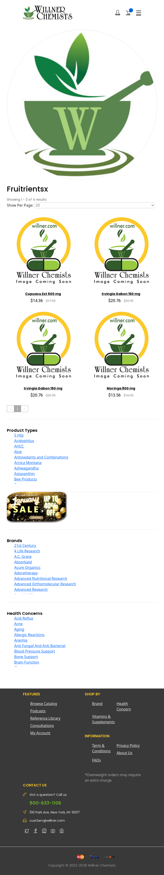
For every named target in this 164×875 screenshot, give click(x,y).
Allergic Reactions (29, 634)
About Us (124, 752)
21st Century (25, 545)
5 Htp (19, 435)
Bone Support (26, 656)
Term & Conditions (101, 748)
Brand (97, 703)
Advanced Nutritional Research (40, 578)
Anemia (20, 640)
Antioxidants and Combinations (41, 457)
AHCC (19, 446)
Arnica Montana (27, 462)
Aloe (18, 451)
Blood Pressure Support (34, 651)
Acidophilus (24, 440)
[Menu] (138, 12)
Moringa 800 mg (121, 388)
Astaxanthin (24, 473)
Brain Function (26, 662)
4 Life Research (27, 551)
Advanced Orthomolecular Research (45, 583)
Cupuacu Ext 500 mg (43, 294)
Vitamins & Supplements (103, 719)
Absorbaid (23, 561)
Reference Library (45, 718)
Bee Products (25, 479)
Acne (18, 623)
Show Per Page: (20, 205)
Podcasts (38, 710)
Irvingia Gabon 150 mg (121, 294)
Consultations (42, 725)
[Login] (117, 12)
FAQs (96, 760)
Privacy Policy (128, 745)
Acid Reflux (23, 618)
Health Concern (124, 706)
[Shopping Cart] (128, 12)
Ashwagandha (26, 468)
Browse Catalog (43, 703)
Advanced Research (31, 589)
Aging (19, 629)
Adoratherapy (26, 572)
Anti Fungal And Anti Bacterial (39, 645)
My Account (40, 732)
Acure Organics (27, 567)
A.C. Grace (23, 556)
